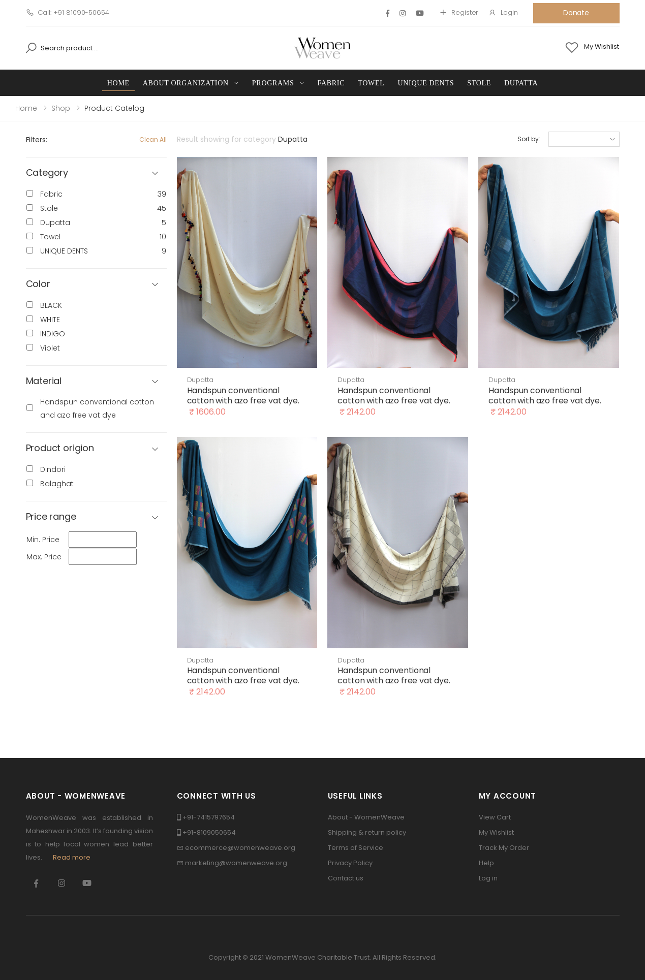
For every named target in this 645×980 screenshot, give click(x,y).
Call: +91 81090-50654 (67, 12)
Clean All (153, 139)
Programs (273, 83)
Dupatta (521, 83)
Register (458, 12)
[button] (96, 284)
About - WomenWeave (366, 817)
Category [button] (47, 173)
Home (118, 83)
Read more (71, 857)
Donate (576, 13)
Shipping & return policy (367, 832)
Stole (479, 83)
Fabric (331, 83)
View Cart (495, 817)
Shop (60, 108)
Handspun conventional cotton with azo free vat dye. (243, 395)
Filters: (36, 140)
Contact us (345, 878)
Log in (488, 878)
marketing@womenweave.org (236, 863)
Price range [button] (51, 517)
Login (502, 12)
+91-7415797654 (208, 817)
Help (486, 863)
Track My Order (504, 847)
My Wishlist (496, 832)
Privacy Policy (350, 863)
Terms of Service (355, 847)
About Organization (186, 83)
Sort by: (528, 139)
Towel (371, 83)
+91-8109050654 (209, 832)
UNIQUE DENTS (425, 83)
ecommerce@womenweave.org (240, 847)
